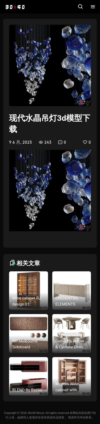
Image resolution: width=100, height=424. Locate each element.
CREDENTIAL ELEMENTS (67, 301)
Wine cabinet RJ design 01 (26, 301)
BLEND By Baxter (27, 390)
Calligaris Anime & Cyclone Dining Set (70, 344)
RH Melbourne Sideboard (25, 344)
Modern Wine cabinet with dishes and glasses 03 (67, 387)
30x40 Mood (35, 413)
